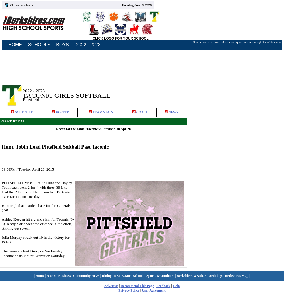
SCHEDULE (24, 112)
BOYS (62, 44)
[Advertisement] (235, 90)
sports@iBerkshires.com (266, 42)
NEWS (173, 112)
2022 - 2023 (88, 44)
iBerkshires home (22, 5)
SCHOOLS (39, 44)
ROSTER (62, 112)
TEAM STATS (103, 112)
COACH (142, 112)
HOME (15, 44)
